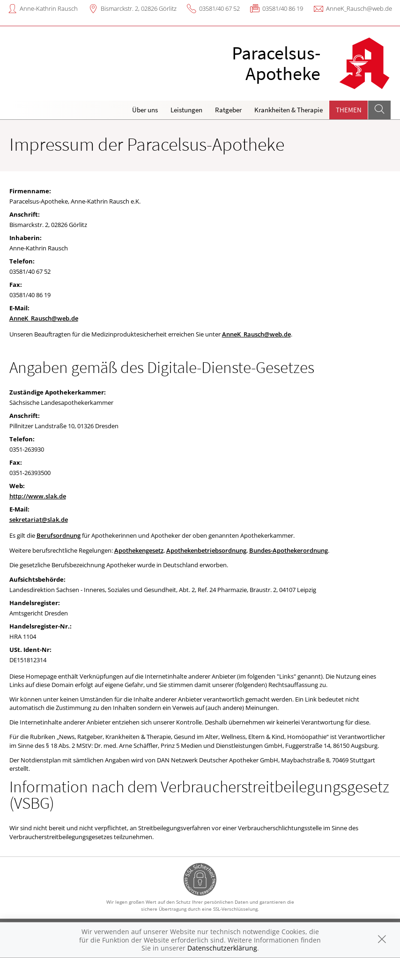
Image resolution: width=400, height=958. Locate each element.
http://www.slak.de (37, 496)
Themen (349, 109)
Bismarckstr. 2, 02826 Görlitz (139, 8)
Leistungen (186, 109)
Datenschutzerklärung (222, 947)
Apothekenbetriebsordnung (206, 550)
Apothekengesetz (138, 550)
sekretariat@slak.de (38, 519)
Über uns (145, 109)
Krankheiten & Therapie (288, 109)
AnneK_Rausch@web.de (359, 8)
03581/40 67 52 (219, 8)
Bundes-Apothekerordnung (288, 550)
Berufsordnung (59, 535)
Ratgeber (228, 109)
